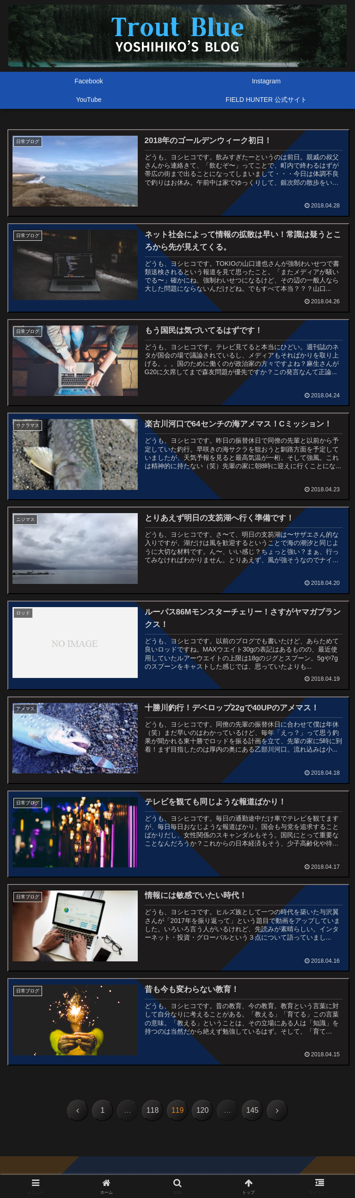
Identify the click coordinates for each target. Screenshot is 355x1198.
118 (153, 1111)
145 (252, 1111)
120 (202, 1111)
